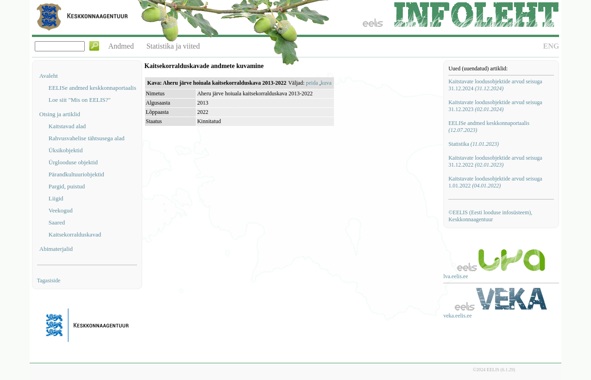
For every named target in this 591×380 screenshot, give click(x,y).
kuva (326, 83)
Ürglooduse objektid (73, 162)
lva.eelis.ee (455, 276)
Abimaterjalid (56, 248)
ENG (551, 46)
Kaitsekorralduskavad (75, 234)
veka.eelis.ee (457, 315)
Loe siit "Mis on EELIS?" (80, 99)
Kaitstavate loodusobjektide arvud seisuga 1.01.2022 (495, 182)
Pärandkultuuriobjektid (76, 174)
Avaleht (48, 75)
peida (312, 83)
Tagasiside (48, 280)
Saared (57, 222)
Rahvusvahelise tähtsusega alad (87, 138)
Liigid (56, 198)
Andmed (121, 46)
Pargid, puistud (67, 186)
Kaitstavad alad (67, 126)
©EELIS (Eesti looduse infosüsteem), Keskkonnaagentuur (490, 216)
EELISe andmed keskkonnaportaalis (92, 87)
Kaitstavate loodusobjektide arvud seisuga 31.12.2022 (495, 161)
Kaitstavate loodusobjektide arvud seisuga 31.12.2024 (495, 85)
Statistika (473, 144)
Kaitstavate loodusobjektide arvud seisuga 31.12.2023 (495, 105)
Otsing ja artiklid (59, 114)
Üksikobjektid (66, 150)
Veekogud (61, 210)
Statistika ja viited (173, 46)
